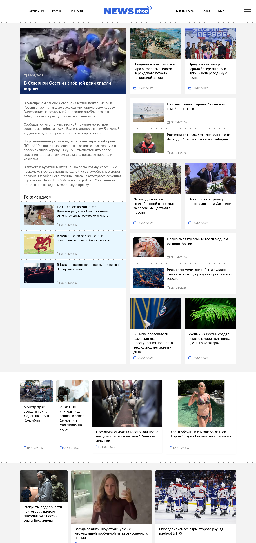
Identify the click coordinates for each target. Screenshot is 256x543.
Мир (221, 10)
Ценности (76, 10)
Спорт (206, 10)
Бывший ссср (185, 10)
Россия (56, 10)
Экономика (36, 10)
